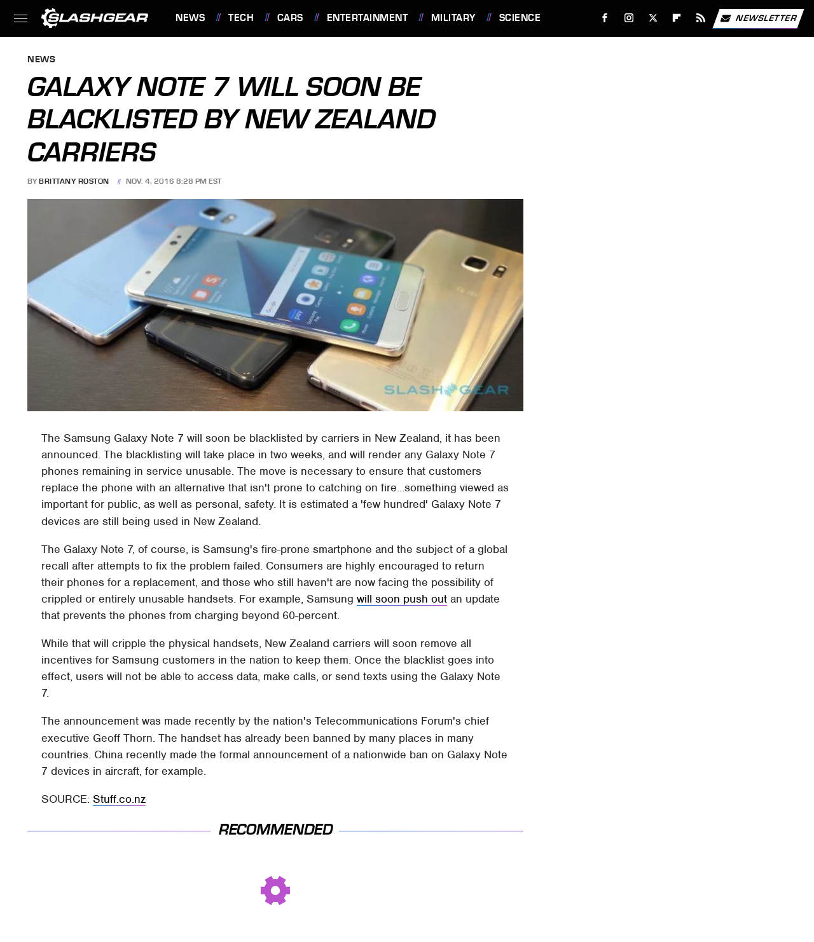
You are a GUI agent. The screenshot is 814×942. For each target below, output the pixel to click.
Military (453, 18)
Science (520, 18)
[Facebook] (605, 18)
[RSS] (701, 18)
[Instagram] (629, 18)
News (190, 18)
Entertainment (367, 18)
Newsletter (758, 18)
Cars (290, 18)
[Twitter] (653, 18)
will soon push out (402, 599)
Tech (241, 18)
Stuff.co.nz (119, 799)
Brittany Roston (74, 181)
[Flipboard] (677, 18)
